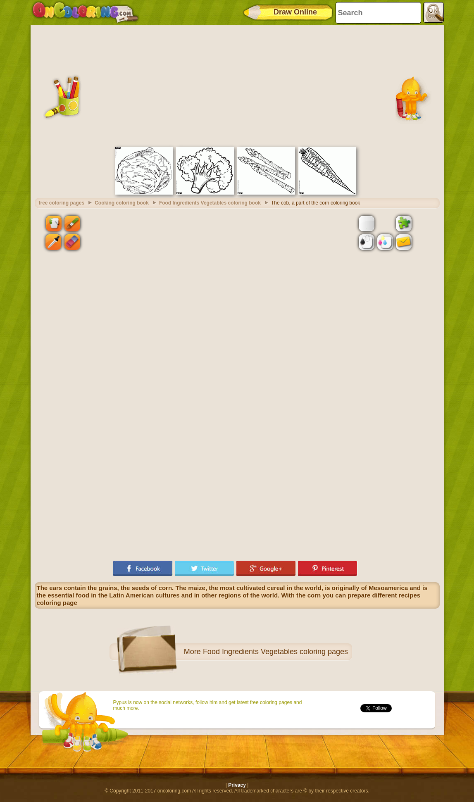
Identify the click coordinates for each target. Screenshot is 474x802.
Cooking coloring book (122, 203)
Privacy (237, 785)
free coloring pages (62, 203)
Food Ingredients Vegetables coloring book (210, 203)
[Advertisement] (237, 85)
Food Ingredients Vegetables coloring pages (275, 651)
